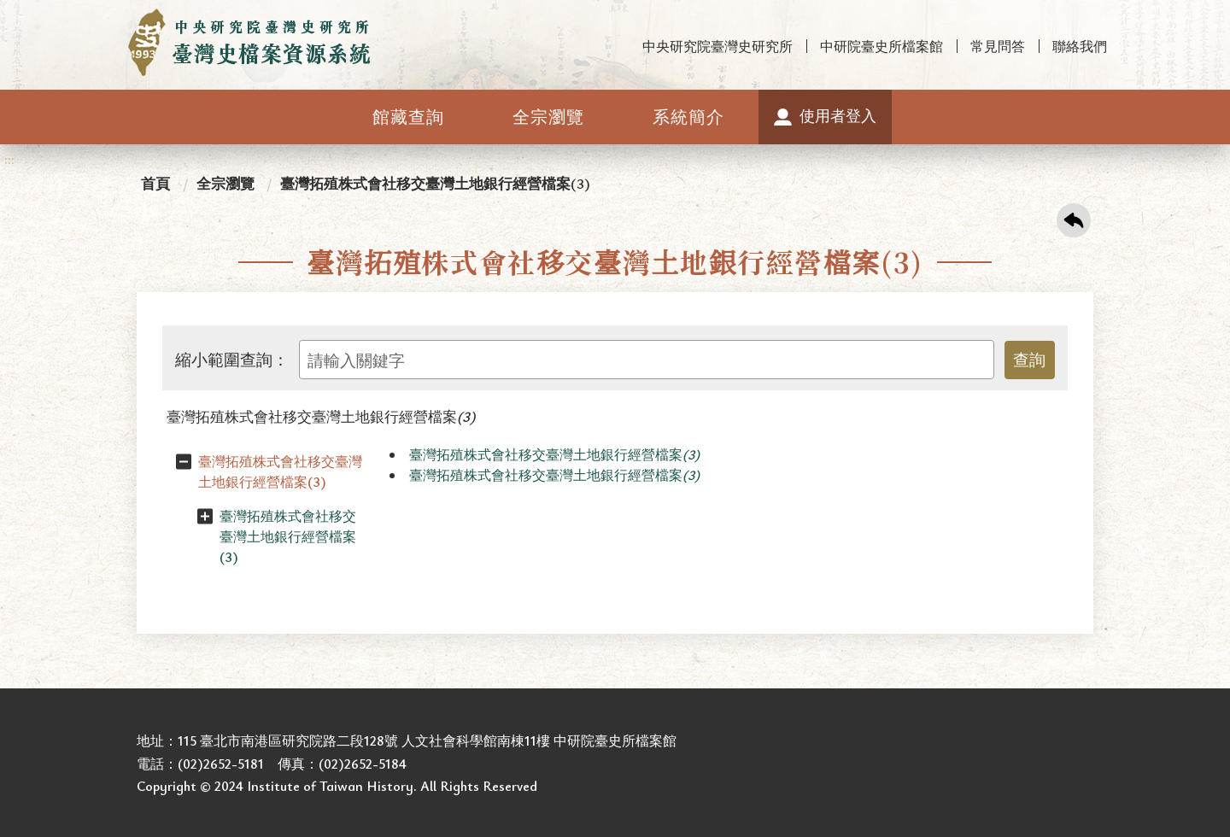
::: (9, 14)
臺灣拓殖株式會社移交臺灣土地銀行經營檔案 (321, 416)
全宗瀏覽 (548, 116)
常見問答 (997, 46)
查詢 (1029, 359)
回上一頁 (1074, 220)
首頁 (155, 183)
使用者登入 (838, 115)
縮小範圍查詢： (232, 359)
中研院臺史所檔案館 (881, 46)
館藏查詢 (408, 116)
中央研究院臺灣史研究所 (717, 46)
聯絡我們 (1079, 46)
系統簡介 (688, 116)
